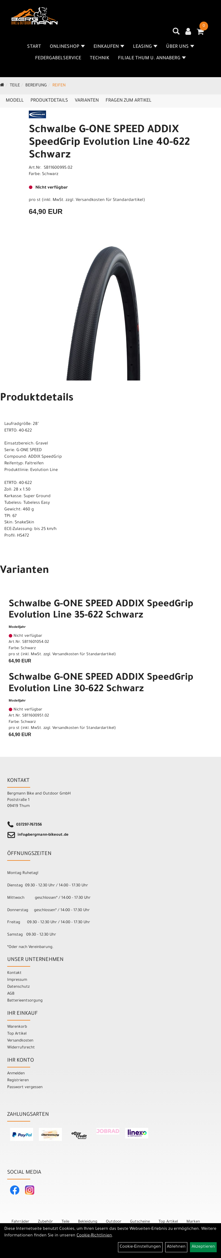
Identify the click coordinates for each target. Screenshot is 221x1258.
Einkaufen (109, 47)
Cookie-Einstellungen (140, 1247)
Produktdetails (49, 100)
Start (34, 47)
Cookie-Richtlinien (94, 1236)
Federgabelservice (58, 58)
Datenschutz (18, 987)
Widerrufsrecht (21, 1048)
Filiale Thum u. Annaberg (152, 58)
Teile (15, 85)
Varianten (87, 100)
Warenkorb (17, 1027)
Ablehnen (176, 1247)
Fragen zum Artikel (128, 100)
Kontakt (14, 973)
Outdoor (113, 1222)
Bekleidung (87, 1222)
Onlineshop (67, 47)
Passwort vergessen (25, 1087)
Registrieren (18, 1080)
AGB (10, 994)
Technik (99, 58)
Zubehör (45, 1222)
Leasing (145, 47)
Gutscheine (140, 1222)
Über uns (180, 47)
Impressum (17, 980)
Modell (15, 100)
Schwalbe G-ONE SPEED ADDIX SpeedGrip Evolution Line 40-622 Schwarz (109, 143)
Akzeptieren (203, 1247)
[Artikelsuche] (176, 33)
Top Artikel (16, 1034)
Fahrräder (20, 1222)
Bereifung (36, 85)
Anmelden (16, 1073)
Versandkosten (20, 1041)
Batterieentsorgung (25, 1001)
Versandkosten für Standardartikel (109, 200)
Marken (193, 1222)
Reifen (59, 85)
